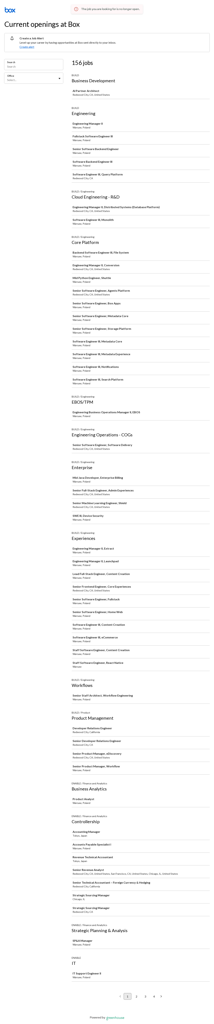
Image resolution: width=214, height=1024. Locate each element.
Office (10, 75)
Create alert (27, 46)
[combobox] (7, 80)
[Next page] (161, 996)
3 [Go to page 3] (145, 996)
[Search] (33, 67)
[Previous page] (120, 996)
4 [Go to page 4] (154, 996)
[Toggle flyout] (59, 78)
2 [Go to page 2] (136, 996)
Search (11, 62)
